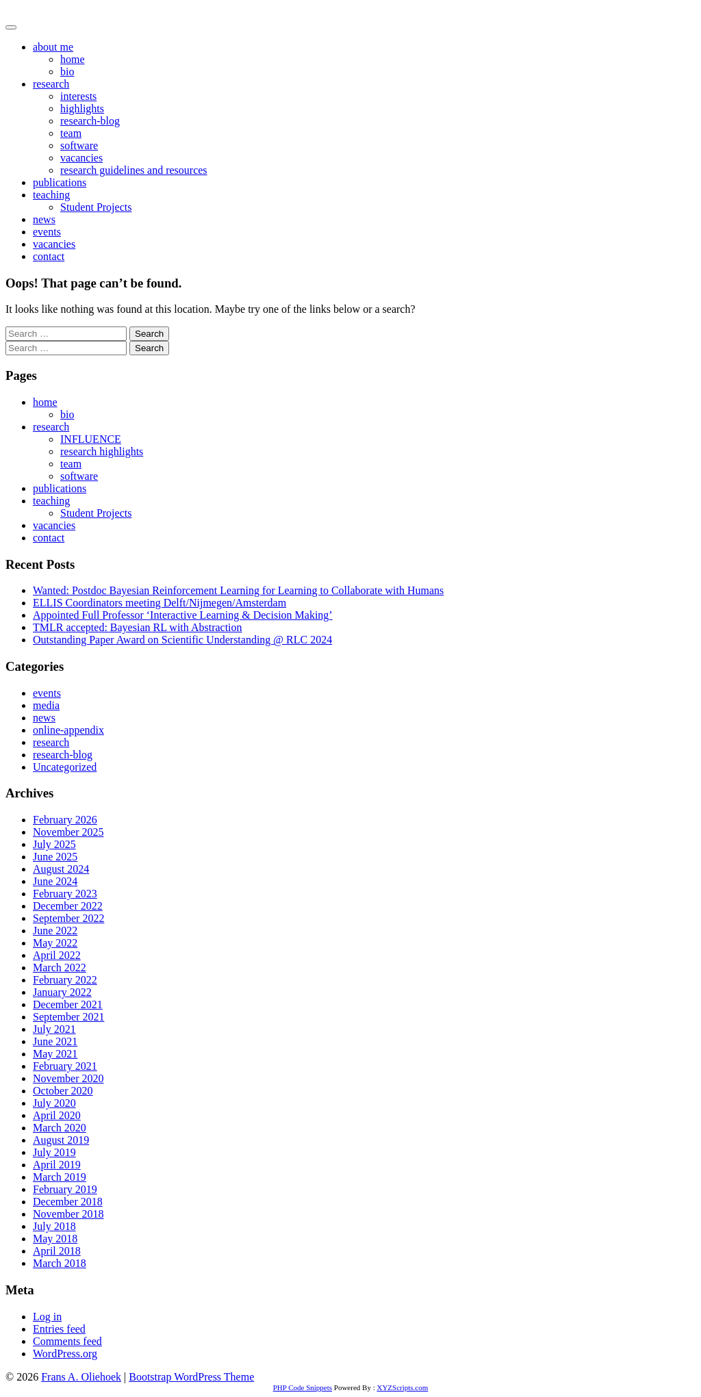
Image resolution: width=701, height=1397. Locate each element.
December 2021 (68, 1004)
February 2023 (65, 893)
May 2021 (55, 1054)
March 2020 (59, 1127)
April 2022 (57, 955)
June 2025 (55, 856)
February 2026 (65, 819)
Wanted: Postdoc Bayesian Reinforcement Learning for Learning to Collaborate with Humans (238, 590)
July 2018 (54, 1226)
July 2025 (54, 844)
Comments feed (67, 1341)
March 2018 (59, 1263)
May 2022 (55, 943)
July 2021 (54, 1029)
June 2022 (55, 930)
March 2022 (59, 967)
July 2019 (54, 1152)
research (51, 84)
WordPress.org (65, 1353)
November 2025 (68, 832)
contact (48, 256)
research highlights (101, 451)
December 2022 (68, 906)
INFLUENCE (90, 439)
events (47, 232)
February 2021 (65, 1066)
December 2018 (68, 1201)
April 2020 (57, 1115)
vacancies (81, 158)
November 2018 (68, 1214)
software (79, 145)
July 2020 (54, 1103)
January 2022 (62, 992)
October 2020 (63, 1091)
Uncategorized (65, 767)
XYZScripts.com (402, 1387)
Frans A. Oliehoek (45, 11)
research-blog (90, 121)
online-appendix (68, 730)
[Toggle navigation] (10, 27)
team (70, 133)
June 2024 (55, 881)
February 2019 (65, 1189)
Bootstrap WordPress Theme (191, 1377)
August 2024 (61, 869)
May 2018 (55, 1238)
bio (67, 71)
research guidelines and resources (133, 170)
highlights (82, 108)
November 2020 (68, 1078)
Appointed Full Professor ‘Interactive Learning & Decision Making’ (183, 615)
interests (78, 96)
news (44, 219)
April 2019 (57, 1164)
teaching (51, 195)
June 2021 (55, 1041)
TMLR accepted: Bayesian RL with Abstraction (137, 627)
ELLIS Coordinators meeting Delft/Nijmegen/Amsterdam (159, 602)
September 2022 (68, 918)
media (46, 705)
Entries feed (59, 1329)
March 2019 (59, 1177)
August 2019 (61, 1140)
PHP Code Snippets (302, 1387)
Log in (47, 1316)
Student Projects (95, 207)
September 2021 (68, 1017)
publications (59, 182)
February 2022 (65, 980)
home (72, 59)
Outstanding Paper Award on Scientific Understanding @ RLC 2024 (182, 639)
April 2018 (57, 1251)
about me (53, 47)
